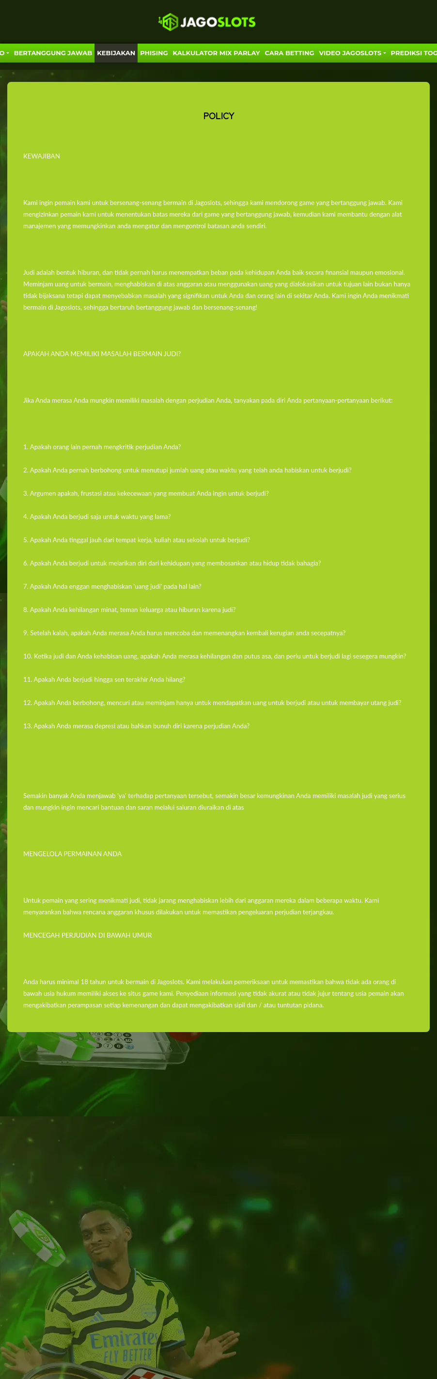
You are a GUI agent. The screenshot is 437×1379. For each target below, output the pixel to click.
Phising (154, 53)
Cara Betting (289, 53)
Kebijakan (116, 53)
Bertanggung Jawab (53, 53)
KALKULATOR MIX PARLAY (216, 53)
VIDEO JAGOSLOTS (350, 53)
